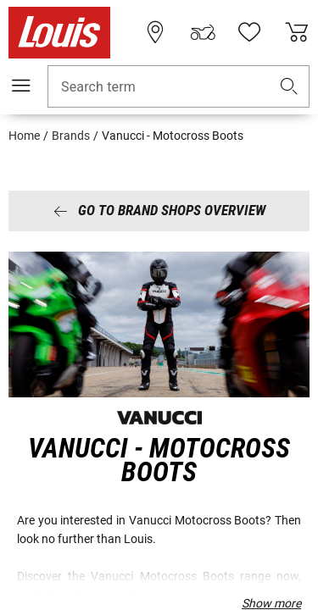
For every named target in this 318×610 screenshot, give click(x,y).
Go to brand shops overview (159, 210)
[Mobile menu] (21, 85)
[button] (289, 87)
